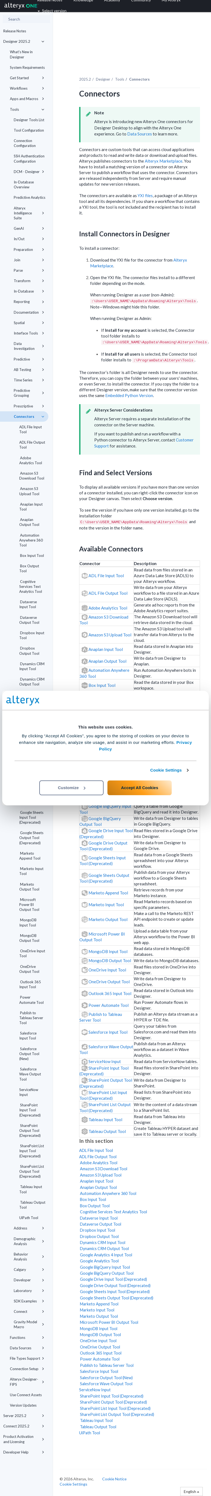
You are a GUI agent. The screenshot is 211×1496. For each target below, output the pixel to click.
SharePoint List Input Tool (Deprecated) (31, 1151)
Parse (29, 270)
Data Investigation (29, 346)
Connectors (29, 416)
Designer (103, 79)
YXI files (145, 195)
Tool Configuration (29, 130)
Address (29, 1228)
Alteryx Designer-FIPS (27, 1381)
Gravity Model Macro (29, 1324)
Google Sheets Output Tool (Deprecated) (31, 838)
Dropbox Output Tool (29, 650)
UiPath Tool (28, 1218)
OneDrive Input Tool (32, 953)
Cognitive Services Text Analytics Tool (30, 586)
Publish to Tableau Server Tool (31, 1018)
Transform (29, 281)
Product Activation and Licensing (23, 1439)
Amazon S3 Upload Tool (29, 491)
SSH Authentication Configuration (29, 158)
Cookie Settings (166, 770)
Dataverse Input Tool (28, 604)
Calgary (29, 1269)
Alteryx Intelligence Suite (29, 213)
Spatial (29, 323)
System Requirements (27, 67)
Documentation (29, 312)
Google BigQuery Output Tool (106, 1273)
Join (29, 260)
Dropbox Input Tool (31, 635)
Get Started (27, 78)
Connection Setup (27, 1369)
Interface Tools (29, 333)
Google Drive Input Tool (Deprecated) (113, 1279)
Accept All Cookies (139, 787)
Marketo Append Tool (29, 855)
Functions (27, 1337)
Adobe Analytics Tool (30, 460)
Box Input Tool (31, 555)
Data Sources (27, 1348)
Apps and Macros (27, 99)
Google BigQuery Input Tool (104, 1267)
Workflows (27, 88)
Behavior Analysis (29, 1256)
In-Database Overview (24, 184)
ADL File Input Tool (30, 429)
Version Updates (23, 1405)
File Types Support (27, 1358)
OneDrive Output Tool (29, 969)
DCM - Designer (29, 171)
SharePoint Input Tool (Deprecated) (30, 1110)
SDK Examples (29, 1301)
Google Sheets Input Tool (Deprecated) (31, 817)
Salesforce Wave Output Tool (30, 1074)
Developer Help (23, 1452)
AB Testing (29, 369)
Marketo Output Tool (29, 886)
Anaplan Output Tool (29, 522)
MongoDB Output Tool (29, 938)
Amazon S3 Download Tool (31, 475)
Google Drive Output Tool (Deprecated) (115, 1285)
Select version (52, 10)
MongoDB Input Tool (28, 922)
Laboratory (29, 1290)
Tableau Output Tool (32, 1204)
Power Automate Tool (31, 999)
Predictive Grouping (29, 393)
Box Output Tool (29, 568)
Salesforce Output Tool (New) (29, 1054)
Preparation (29, 249)
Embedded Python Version (129, 395)
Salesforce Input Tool (28, 1035)
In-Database (29, 291)
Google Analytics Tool (99, 1261)
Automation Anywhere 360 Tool (31, 540)
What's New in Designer (21, 54)
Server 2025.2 (23, 1415)
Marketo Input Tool (31, 871)
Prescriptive (29, 406)
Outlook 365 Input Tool (30, 984)
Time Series (29, 380)
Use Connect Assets (26, 1395)
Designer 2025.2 (23, 41)
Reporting (29, 301)
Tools (27, 109)
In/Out (29, 239)
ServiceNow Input (28, 1092)
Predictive (29, 359)
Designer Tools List (29, 120)
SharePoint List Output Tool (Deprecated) (31, 1171)
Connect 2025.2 (23, 1426)
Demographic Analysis (29, 1241)
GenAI (29, 228)
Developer (29, 1280)
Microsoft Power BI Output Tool (29, 904)
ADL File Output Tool (32, 444)
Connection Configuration (25, 143)
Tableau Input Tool (30, 1189)
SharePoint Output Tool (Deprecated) (30, 1130)
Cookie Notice (114, 1479)
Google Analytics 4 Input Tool (105, 1255)
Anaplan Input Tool (31, 506)
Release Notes (14, 31)
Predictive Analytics (29, 197)
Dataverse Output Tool (29, 620)
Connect (29, 1311)
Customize (71, 787)
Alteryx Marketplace (163, 160)
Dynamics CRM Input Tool (32, 666)
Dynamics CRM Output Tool (32, 681)
